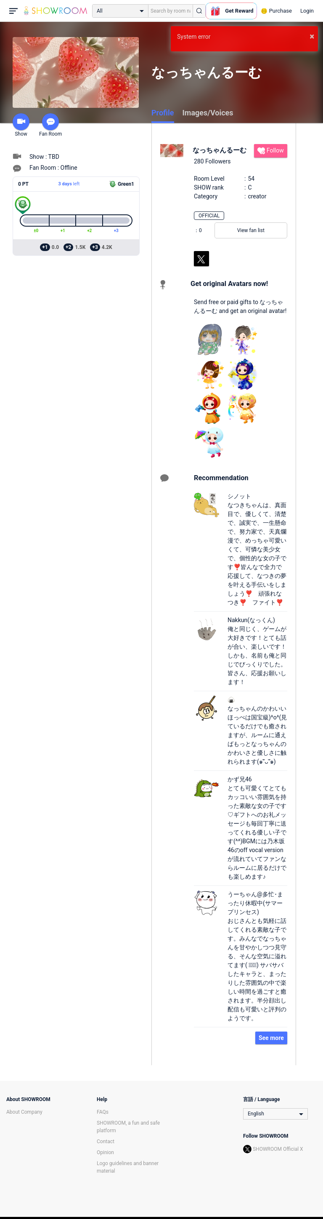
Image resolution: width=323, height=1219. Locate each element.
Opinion (105, 1152)
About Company (24, 1112)
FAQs (103, 1112)
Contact (105, 1141)
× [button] (312, 36)
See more (271, 1038)
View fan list (251, 230)
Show (21, 125)
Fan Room (50, 125)
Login (307, 11)
